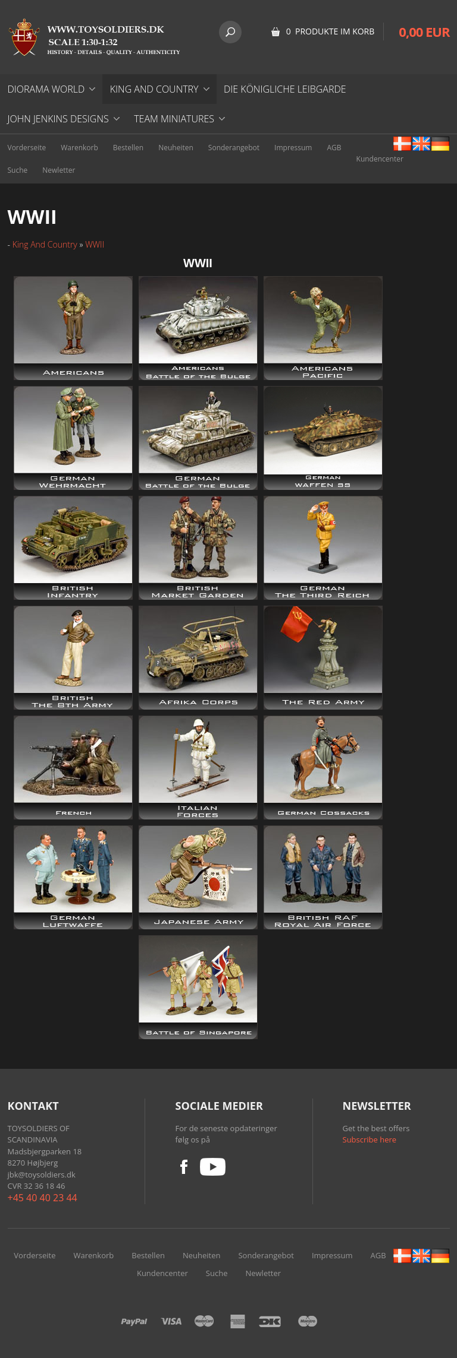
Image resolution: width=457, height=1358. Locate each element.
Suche (18, 170)
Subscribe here (370, 1139)
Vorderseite (27, 148)
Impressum (293, 148)
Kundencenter (379, 159)
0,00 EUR (424, 31)
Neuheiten (175, 148)
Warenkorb (79, 148)
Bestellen (128, 148)
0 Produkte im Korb (330, 31)
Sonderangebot (233, 148)
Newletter (58, 170)
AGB (334, 148)
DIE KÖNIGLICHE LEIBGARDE (285, 89)
